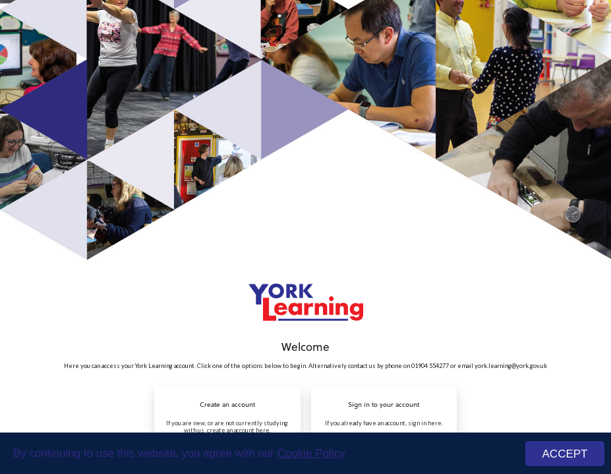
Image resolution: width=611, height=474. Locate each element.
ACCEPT (565, 454)
